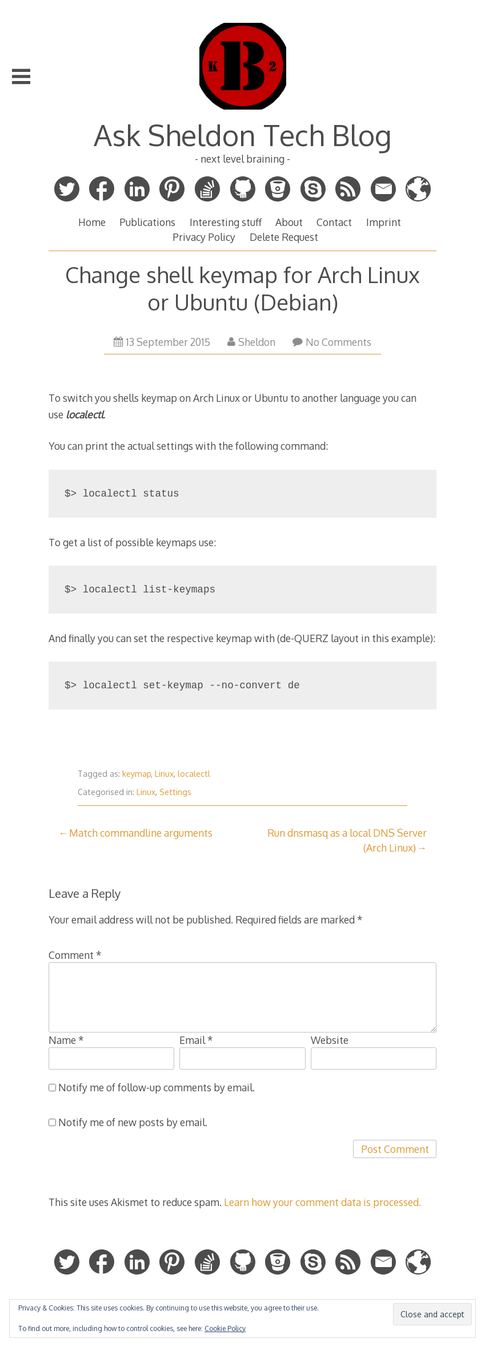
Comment (75, 955)
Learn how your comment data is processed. (322, 1202)
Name (66, 1040)
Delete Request (284, 237)
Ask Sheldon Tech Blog (243, 134)
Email (196, 1040)
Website (329, 1040)
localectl (194, 774)
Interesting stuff (226, 222)
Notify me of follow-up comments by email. (156, 1087)
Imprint (383, 222)
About (289, 222)
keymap (136, 774)
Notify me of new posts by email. (132, 1122)
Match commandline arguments (141, 832)
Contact (334, 222)
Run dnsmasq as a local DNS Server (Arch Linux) (347, 840)
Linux (164, 774)
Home (92, 222)
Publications (147, 222)
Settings (175, 792)
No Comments (331, 342)
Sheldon (251, 342)
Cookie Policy (225, 1328)
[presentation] (135, 1162)
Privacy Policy (204, 237)
